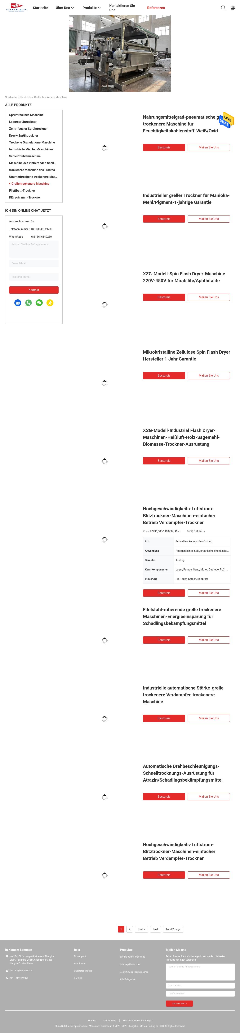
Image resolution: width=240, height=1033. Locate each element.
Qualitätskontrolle (83, 971)
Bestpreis (164, 147)
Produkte (25, 97)
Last (155, 929)
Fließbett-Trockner (22, 190)
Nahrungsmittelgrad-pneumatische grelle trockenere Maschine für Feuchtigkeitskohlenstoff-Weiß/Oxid (185, 124)
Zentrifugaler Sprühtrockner (28, 128)
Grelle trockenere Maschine (30, 184)
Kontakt (34, 290)
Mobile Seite (110, 1020)
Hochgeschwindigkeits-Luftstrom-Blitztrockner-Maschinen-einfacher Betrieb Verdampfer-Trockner (179, 515)
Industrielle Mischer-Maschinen (31, 149)
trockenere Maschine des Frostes (32, 170)
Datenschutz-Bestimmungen (137, 1020)
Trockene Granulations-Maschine (32, 142)
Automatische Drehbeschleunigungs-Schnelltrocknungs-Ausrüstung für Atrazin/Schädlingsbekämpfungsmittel (183, 773)
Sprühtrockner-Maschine (26, 115)
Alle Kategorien (128, 979)
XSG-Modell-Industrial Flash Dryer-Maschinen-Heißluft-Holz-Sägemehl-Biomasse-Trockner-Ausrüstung (181, 437)
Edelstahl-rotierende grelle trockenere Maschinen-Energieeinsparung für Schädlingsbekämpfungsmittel (182, 616)
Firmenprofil (80, 956)
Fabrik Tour (80, 963)
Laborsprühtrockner (23, 122)
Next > (141, 929)
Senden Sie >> (179, 1003)
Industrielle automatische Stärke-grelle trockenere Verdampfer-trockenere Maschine (183, 694)
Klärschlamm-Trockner (25, 197)
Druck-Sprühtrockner (23, 135)
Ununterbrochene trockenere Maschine (34, 177)
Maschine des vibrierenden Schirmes (34, 163)
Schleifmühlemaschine (25, 156)
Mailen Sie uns (209, 147)
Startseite (11, 97)
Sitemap (92, 1020)
